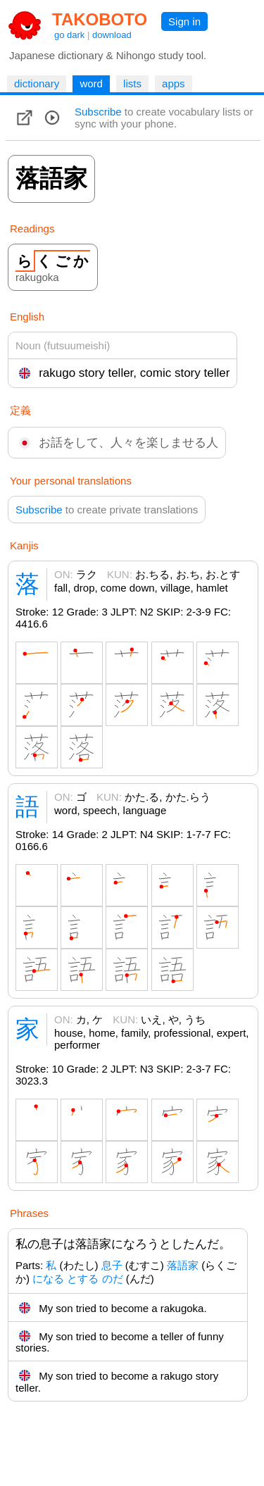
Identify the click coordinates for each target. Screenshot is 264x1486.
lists (132, 83)
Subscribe (98, 112)
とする (83, 1279)
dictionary (36, 83)
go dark (69, 35)
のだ (112, 1279)
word (91, 83)
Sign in (184, 21)
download (112, 35)
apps (173, 83)
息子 (111, 1265)
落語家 (183, 1265)
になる (48, 1279)
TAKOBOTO (99, 19)
